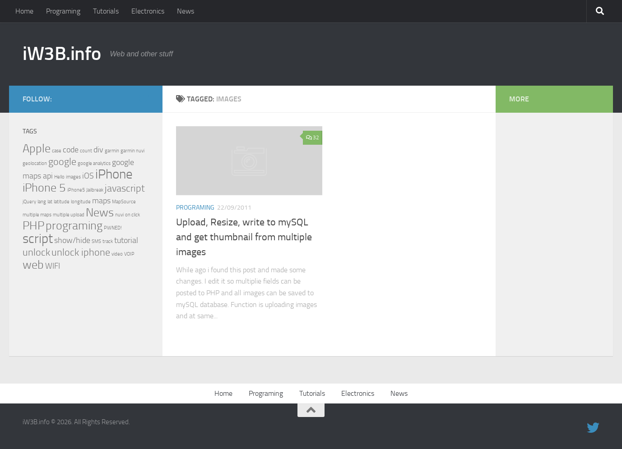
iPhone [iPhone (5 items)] (114, 174)
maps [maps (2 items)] (101, 201)
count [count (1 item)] (86, 151)
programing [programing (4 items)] (74, 226)
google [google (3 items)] (62, 162)
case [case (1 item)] (56, 151)
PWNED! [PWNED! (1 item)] (113, 228)
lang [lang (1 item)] (41, 202)
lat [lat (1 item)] (49, 202)
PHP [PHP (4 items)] (33, 226)
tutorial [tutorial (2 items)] (126, 240)
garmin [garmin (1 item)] (112, 151)
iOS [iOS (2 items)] (88, 176)
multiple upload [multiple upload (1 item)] (68, 215)
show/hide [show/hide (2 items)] (72, 240)
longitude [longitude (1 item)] (81, 202)
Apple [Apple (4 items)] (37, 149)
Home (24, 11)
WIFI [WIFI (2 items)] (52, 266)
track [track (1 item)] (107, 241)
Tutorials (106, 11)
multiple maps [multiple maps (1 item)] (37, 215)
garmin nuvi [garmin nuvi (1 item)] (132, 151)
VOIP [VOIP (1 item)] (129, 254)
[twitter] (143, 98)
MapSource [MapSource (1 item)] (124, 202)
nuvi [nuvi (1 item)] (119, 215)
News (185, 11)
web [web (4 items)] (33, 265)
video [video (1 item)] (117, 254)
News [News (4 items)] (100, 213)
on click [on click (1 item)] (132, 215)
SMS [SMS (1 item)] (96, 241)
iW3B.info (62, 53)
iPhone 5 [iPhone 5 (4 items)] (44, 188)
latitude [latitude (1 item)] (62, 202)
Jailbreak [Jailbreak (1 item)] (94, 190)
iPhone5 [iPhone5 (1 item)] (76, 190)
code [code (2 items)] (71, 150)
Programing (63, 11)
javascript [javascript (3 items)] (125, 188)
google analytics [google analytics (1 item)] (94, 163)
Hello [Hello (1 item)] (59, 177)
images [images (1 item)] (73, 177)
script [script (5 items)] (38, 239)
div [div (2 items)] (98, 150)
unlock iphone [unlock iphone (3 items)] (80, 252)
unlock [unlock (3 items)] (36, 252)
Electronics (147, 11)
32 (312, 137)
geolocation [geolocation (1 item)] (35, 163)
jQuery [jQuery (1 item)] (29, 202)
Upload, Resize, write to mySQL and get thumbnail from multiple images (244, 237)
